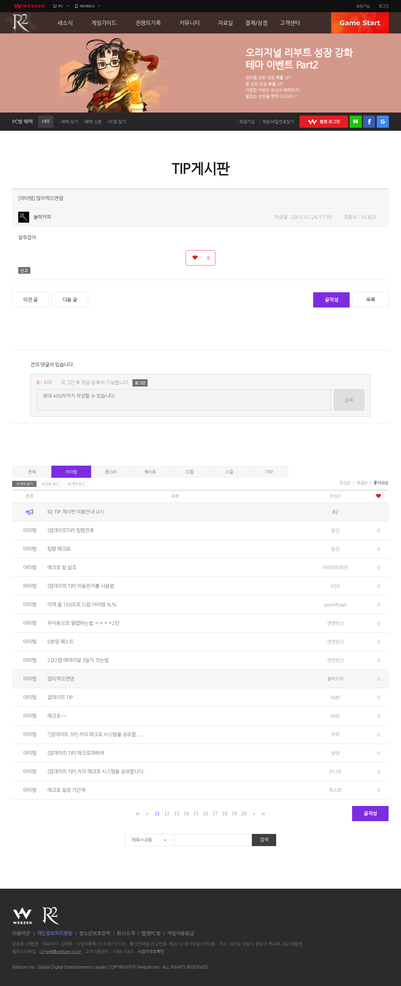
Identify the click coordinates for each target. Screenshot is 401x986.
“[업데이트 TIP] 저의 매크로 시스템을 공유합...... (96, 734)
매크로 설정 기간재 (66, 790)
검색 (264, 839)
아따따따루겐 (335, 567)
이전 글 (30, 300)
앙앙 (335, 752)
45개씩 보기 (76, 484)
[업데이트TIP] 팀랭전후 (70, 530)
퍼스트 (335, 790)
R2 (21, 22)
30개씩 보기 (50, 484)
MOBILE (87, 6)
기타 (268, 471)
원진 (335, 530)
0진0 (335, 585)
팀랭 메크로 (59, 549)
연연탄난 (335, 623)
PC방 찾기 (117, 121)
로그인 (384, 6)
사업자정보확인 (150, 951)
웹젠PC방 (151, 933)
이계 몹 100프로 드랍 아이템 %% (82, 604)
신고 (24, 270)
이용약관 (21, 933)
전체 (32, 471)
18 (224, 814)
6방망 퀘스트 (60, 641)
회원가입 (363, 6)
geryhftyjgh (335, 604)
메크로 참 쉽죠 (62, 567)
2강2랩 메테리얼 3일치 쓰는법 (78, 660)
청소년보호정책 (94, 933)
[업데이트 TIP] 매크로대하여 (75, 753)
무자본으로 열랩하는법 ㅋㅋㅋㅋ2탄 (83, 623)
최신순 (345, 482)
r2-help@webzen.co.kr (60, 951)
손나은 (335, 771)
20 (243, 814)
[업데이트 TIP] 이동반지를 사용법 (80, 586)
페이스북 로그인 (369, 122)
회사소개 (126, 933)
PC (60, 6)
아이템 (71, 471)
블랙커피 (42, 217)
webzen (29, 6)
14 (186, 814)
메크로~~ (57, 716)
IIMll (335, 697)
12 (166, 814)
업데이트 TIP (60, 697)
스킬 (229, 471)
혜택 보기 (69, 121)
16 (205, 814)
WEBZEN (22, 916)
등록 (348, 400)
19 (234, 814)
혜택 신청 (93, 121)
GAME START (360, 22)
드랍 (190, 471)
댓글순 (362, 482)
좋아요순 (381, 482)
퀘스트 (150, 471)
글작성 (331, 300)
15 (195, 814)
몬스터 (111, 471)
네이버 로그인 (356, 122)
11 (157, 814)
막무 (335, 734)
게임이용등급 (180, 933)
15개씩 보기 (24, 484)
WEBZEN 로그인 (324, 122)
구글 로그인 (383, 122)
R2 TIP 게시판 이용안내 (75, 512)
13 (176, 814)
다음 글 (70, 300)
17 (215, 814)
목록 (370, 300)
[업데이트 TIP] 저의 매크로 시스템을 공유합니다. (96, 771)
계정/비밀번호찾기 (278, 121)
